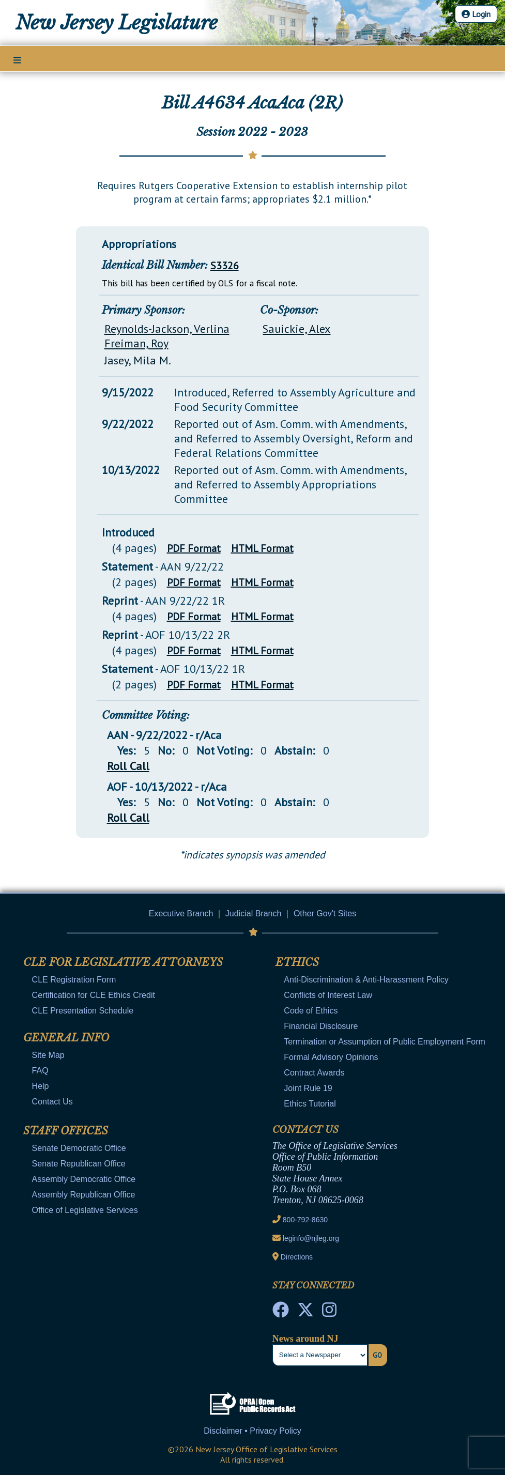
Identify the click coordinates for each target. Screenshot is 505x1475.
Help (40, 1086)
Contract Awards (314, 1072)
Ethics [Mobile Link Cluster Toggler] (297, 962)
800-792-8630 (305, 1220)
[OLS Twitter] (305, 1313)
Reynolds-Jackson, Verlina (166, 328)
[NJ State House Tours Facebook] (280, 1313)
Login (476, 14)
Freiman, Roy (136, 343)
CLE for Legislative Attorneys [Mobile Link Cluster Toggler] (123, 962)
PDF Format (194, 548)
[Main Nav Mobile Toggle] (17, 59)
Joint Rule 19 (308, 1088)
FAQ (40, 1070)
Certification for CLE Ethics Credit (93, 995)
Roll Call (128, 766)
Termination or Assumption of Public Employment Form (384, 1041)
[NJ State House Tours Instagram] (329, 1313)
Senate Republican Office (79, 1163)
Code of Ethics (311, 1010)
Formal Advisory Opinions (331, 1057)
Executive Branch (181, 913)
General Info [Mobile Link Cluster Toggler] (66, 1038)
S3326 (224, 265)
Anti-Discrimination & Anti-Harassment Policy (366, 979)
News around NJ (305, 1338)
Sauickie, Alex (296, 328)
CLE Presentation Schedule (83, 1010)
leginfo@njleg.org (311, 1238)
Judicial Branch (253, 913)
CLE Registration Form (74, 979)
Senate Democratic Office (79, 1148)
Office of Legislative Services (85, 1210)
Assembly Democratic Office (84, 1179)
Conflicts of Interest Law (328, 995)
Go (377, 1355)
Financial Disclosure (321, 1026)
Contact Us (52, 1101)
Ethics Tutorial (309, 1103)
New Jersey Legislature (117, 23)
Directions (297, 1257)
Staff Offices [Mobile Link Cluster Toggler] (65, 1131)
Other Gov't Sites (325, 913)
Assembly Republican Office (83, 1194)
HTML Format (262, 548)
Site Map (48, 1055)
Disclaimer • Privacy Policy (252, 1430)
